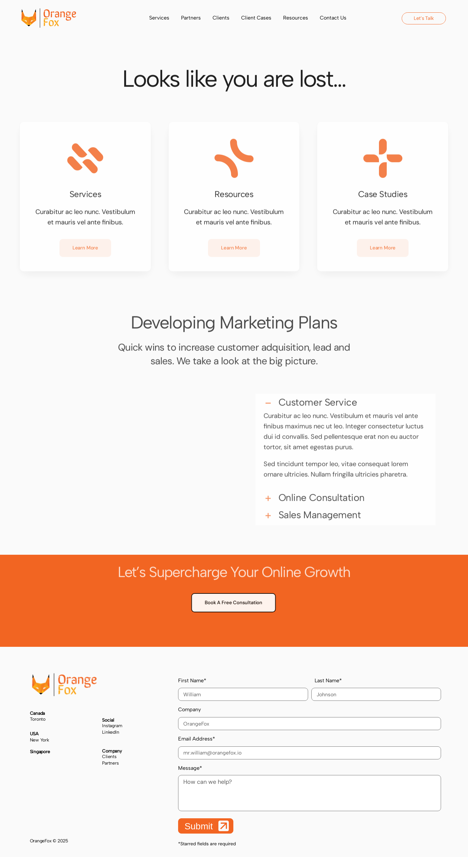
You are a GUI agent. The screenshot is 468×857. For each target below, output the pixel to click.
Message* (309, 788)
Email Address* (309, 747)
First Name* (243, 689)
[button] (345, 399)
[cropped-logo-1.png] (49, 11)
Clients (109, 756)
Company (309, 718)
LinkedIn (110, 732)
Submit (207, 826)
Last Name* (380, 689)
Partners (110, 763)
